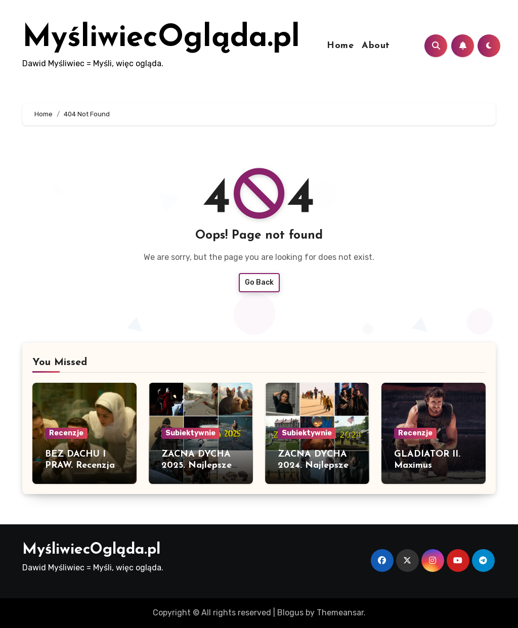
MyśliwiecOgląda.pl (161, 38)
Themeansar (340, 612)
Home (340, 46)
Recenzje (66, 433)
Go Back (259, 282)
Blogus (290, 612)
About (376, 46)
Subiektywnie (190, 433)
